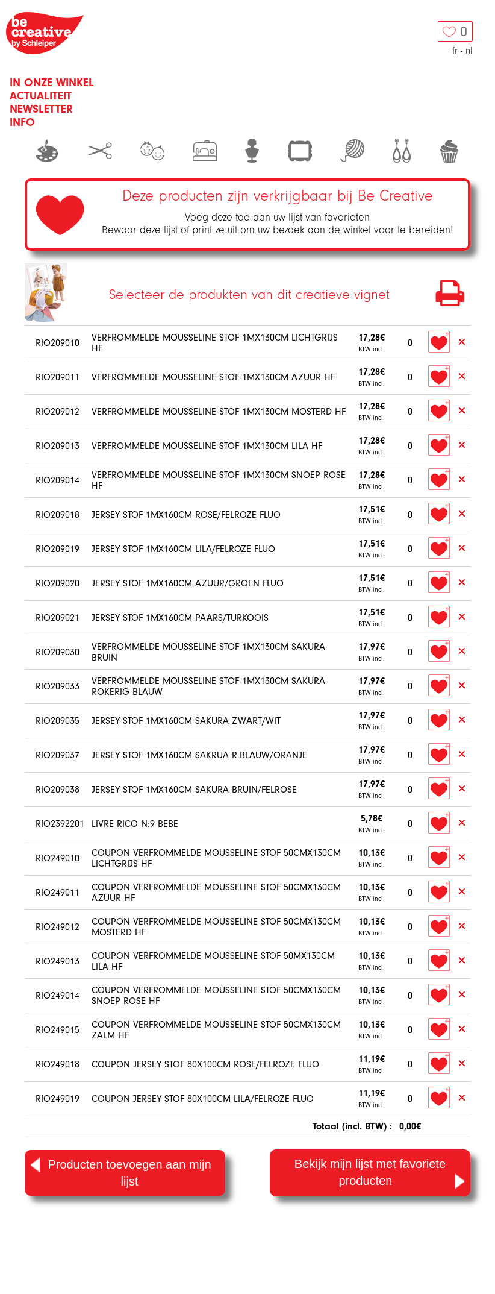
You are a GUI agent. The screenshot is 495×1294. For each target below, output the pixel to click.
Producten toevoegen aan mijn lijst (121, 1172)
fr (455, 50)
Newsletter (41, 109)
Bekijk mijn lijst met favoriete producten (379, 1173)
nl (469, 50)
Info (22, 122)
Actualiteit (41, 95)
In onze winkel (52, 82)
